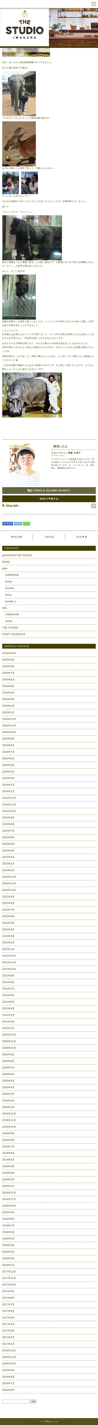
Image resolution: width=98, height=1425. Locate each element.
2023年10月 (9, 811)
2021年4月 (8, 1008)
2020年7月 (8, 1067)
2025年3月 (8, 699)
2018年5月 (8, 1238)
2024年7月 (8, 752)
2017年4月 (8, 1324)
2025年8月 (8, 666)
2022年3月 (8, 936)
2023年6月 (8, 837)
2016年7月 (8, 1383)
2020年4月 (8, 1087)
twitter (18, 523)
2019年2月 (8, 1179)
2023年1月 (8, 870)
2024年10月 (9, 732)
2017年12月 (9, 1271)
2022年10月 (9, 890)
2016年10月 (9, 1363)
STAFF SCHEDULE (13, 634)
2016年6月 (8, 1390)
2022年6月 (8, 916)
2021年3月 (8, 1015)
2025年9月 (8, 659)
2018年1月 (8, 1265)
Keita (8, 595)
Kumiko (9, 588)
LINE (26, 523)
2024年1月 (8, 791)
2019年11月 (9, 1120)
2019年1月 (8, 1186)
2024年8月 (8, 745)
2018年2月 (8, 1258)
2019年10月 (9, 1127)
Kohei (8, 581)
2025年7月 (8, 673)
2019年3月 (8, 1173)
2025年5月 (8, 686)
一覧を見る (49, 537)
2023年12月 (9, 798)
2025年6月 (8, 679)
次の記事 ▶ (81, 537)
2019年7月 (8, 1146)
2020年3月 (8, 1094)
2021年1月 (8, 1028)
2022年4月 (8, 929)
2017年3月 (8, 1330)
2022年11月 (9, 883)
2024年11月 (9, 725)
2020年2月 (8, 1100)
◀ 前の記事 (16, 537)
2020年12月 (9, 1034)
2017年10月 (9, 1284)
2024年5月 (8, 765)
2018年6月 (8, 1232)
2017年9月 (8, 1291)
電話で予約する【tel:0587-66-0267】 (49, 490)
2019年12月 (9, 1113)
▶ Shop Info (10, 505)
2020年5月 (8, 1080)
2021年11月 (9, 962)
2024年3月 (8, 778)
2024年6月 (8, 758)
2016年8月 (8, 1376)
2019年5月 (8, 1159)
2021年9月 (8, 975)
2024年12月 (9, 719)
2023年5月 (8, 844)
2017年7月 (8, 1304)
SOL (4, 608)
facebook (8, 523)
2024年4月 (8, 771)
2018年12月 (9, 1192)
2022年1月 (8, 949)
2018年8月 (8, 1219)
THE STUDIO (10, 627)
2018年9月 (8, 1212)
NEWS (6, 562)
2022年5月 (8, 923)
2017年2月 (8, 1337)
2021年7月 (8, 988)
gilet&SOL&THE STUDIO (17, 555)
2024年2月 (8, 784)
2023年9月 (8, 817)
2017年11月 (9, 1278)
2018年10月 (9, 1205)
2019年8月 (8, 1140)
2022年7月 (8, 909)
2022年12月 (9, 877)
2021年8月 (8, 982)
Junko (8, 621)
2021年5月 (8, 1002)
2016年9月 (8, 1370)
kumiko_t (10, 601)
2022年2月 (8, 942)
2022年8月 (8, 903)
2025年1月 (8, 712)
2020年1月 (8, 1107)
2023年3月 (8, 857)
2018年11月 (9, 1199)
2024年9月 (8, 738)
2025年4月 (8, 692)
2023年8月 (8, 824)
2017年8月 (8, 1298)
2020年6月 (8, 1074)
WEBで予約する (49, 499)
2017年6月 (8, 1311)
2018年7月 (8, 1225)
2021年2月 (8, 1021)
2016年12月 (9, 1350)
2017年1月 (8, 1344)
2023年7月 (8, 831)
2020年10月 (9, 1048)
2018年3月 (8, 1252)
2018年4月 (8, 1245)
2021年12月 (9, 956)
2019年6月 (8, 1153)
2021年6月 (8, 995)
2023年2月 (8, 863)
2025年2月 (8, 706)
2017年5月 (8, 1317)
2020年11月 (9, 1041)
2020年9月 (8, 1054)
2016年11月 (9, 1357)
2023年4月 (8, 850)
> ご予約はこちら (49, 1421)
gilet (4, 568)
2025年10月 (9, 653)
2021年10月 (9, 969)
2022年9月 (8, 896)
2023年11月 (9, 804)
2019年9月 (8, 1133)
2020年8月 (8, 1061)
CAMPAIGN (12, 575)
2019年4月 (8, 1166)
